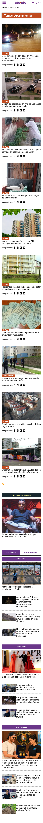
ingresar (36, 2)
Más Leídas (11, 552)
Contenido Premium (21, 495)
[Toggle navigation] (4, 2)
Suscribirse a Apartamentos (3, 484)
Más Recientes (30, 552)
